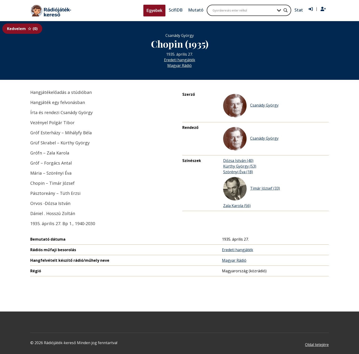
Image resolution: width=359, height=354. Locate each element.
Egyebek (154, 10)
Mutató (195, 10)
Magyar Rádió (179, 65)
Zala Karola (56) (237, 205)
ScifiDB (176, 10)
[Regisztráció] (323, 9)
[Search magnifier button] (285, 10)
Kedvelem (22, 28)
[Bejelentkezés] (310, 9)
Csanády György (251, 105)
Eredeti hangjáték (179, 59)
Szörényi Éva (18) (238, 171)
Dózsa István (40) (238, 160)
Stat (298, 10)
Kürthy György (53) (239, 166)
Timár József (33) (251, 188)
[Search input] (244, 10)
